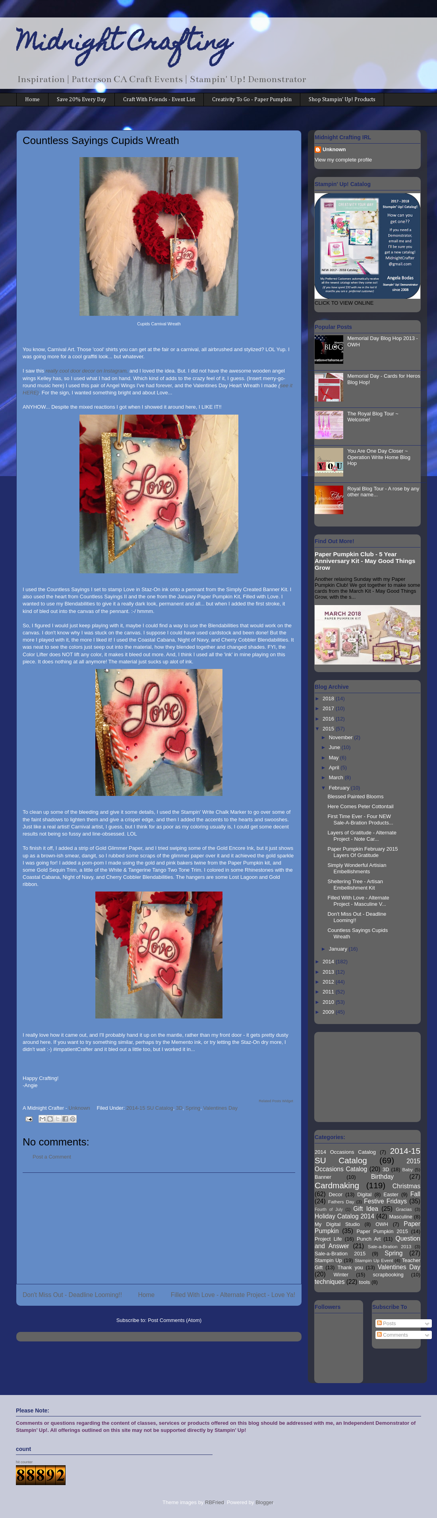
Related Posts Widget (276, 1101)
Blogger (264, 1502)
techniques (329, 1281)
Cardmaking (337, 1185)
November (341, 737)
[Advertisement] (158, 1228)
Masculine (400, 1217)
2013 (329, 972)
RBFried (214, 1502)
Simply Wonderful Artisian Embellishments (356, 868)
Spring (193, 1108)
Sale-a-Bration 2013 (389, 1246)
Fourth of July (329, 1209)
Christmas (406, 1186)
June (335, 747)
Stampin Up (328, 1260)
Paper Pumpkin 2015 (382, 1231)
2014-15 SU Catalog (149, 1108)
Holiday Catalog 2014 (344, 1216)
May (334, 758)
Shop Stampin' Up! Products (342, 99)
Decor (335, 1194)
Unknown (334, 149)
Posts (386, 1323)
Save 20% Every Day (81, 99)
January (339, 949)
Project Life (328, 1239)
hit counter (24, 1462)
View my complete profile (343, 160)
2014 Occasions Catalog (345, 1152)
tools (364, 1282)
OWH (381, 1224)
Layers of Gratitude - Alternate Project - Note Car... (361, 836)
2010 (329, 1002)
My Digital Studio (337, 1224)
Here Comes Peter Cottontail (360, 806)
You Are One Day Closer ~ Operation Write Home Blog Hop (378, 457)
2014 (329, 962)
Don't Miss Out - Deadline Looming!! (72, 1294)
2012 (329, 982)
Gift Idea (365, 1208)
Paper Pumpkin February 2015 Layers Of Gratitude (362, 852)
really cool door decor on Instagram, (87, 371)
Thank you (350, 1267)
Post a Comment (52, 1157)
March (337, 777)
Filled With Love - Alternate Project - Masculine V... (358, 901)
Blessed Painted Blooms (355, 796)
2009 (329, 1012)
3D (179, 1108)
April (335, 768)
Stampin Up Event (374, 1260)
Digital (364, 1194)
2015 (329, 729)
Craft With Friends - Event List (159, 99)
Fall (415, 1194)
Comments (392, 1335)
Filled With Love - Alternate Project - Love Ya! (233, 1294)
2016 (329, 719)
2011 (329, 992)
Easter (390, 1194)
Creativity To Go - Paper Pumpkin (252, 99)
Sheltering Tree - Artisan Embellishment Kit (355, 884)
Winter (341, 1275)
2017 (329, 708)
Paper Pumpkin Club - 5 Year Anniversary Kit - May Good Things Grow (365, 561)
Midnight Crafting (124, 44)
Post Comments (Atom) (174, 1320)
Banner (323, 1177)
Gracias (404, 1209)
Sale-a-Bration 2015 (340, 1254)
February (340, 788)
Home (32, 99)
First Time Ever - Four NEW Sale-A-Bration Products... (360, 819)
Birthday (382, 1176)
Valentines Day (220, 1108)
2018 (329, 698)
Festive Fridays (385, 1201)
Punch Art (369, 1239)
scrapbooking (388, 1275)
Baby (407, 1169)
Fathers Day (341, 1201)
